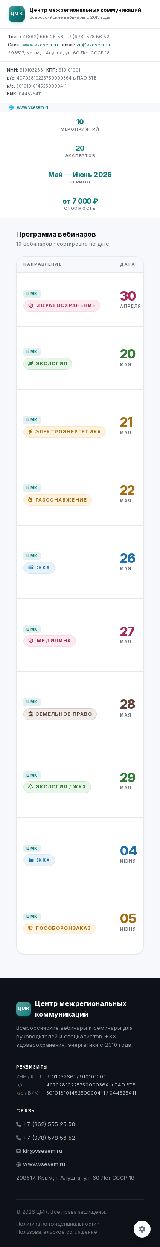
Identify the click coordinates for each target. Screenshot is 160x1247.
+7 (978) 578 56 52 (45, 1137)
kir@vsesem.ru (93, 45)
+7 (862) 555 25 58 (45, 1124)
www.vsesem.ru (40, 45)
